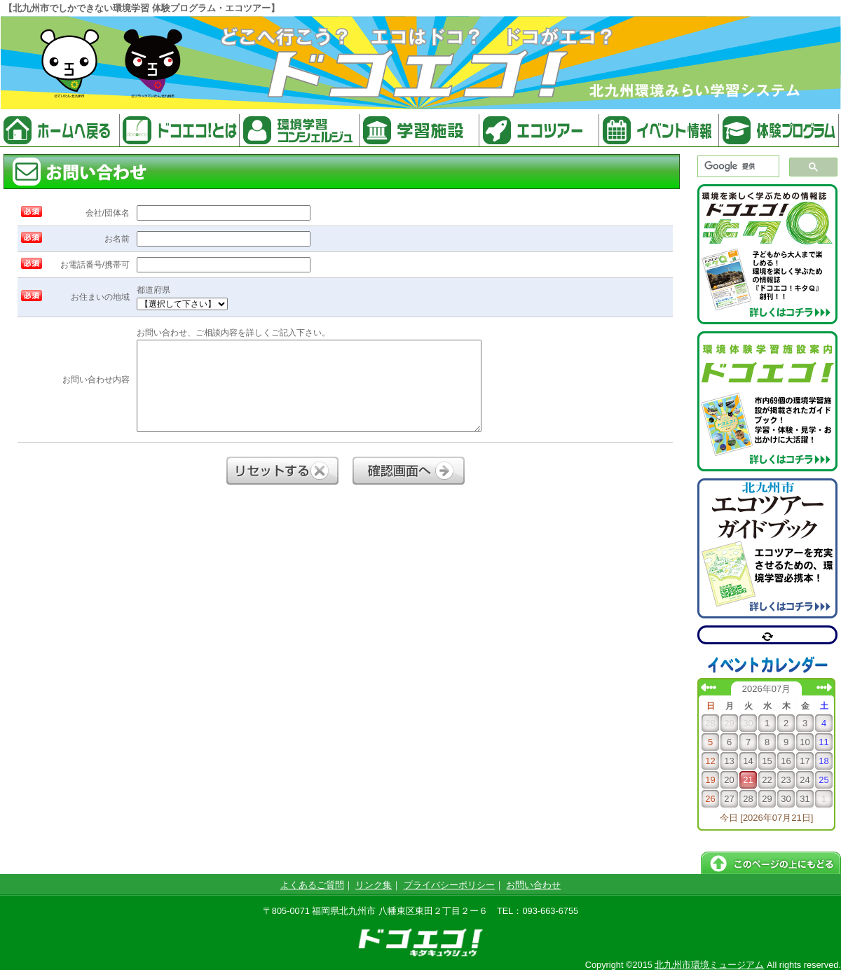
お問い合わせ (533, 885)
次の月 (824, 687)
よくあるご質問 (312, 885)
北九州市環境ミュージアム (709, 964)
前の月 (708, 687)
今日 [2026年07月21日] (767, 817)
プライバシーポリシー (449, 885)
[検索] (737, 166)
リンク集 (373, 885)
